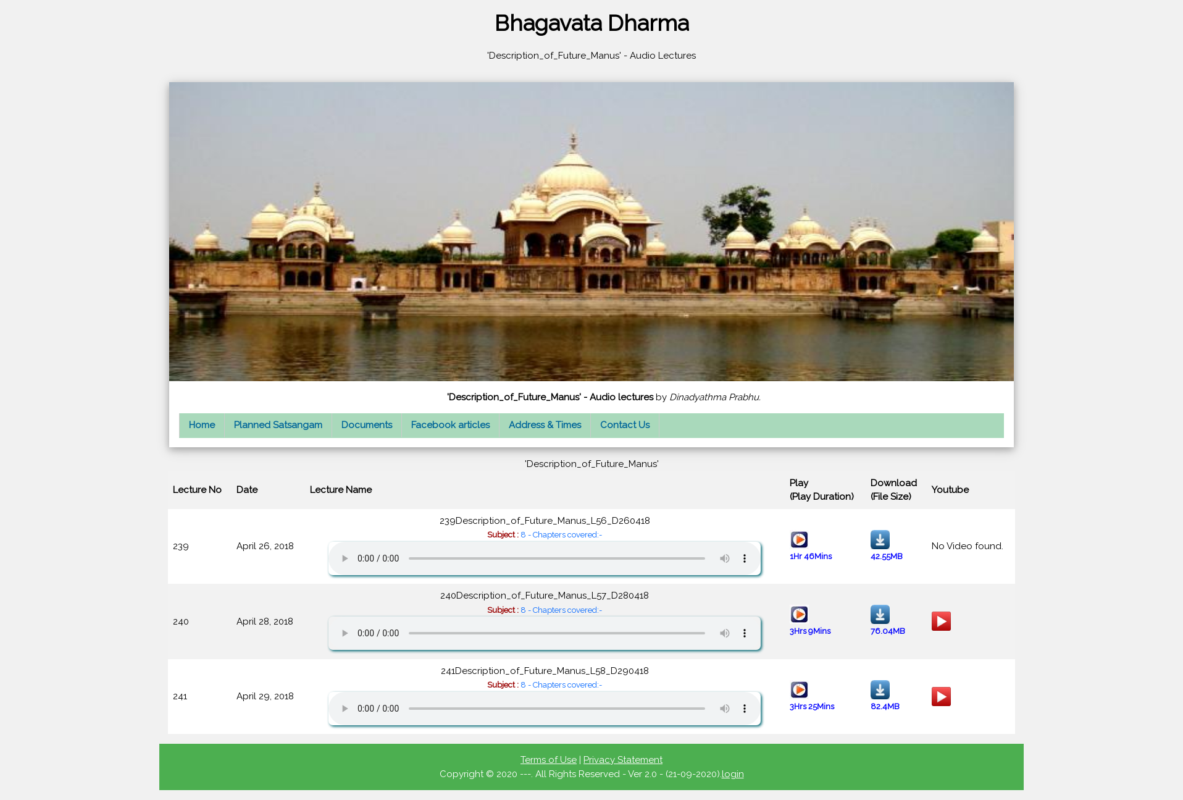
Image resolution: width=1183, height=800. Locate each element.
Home (202, 425)
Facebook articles (450, 425)
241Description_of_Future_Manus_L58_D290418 (544, 695)
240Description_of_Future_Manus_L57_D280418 (544, 620)
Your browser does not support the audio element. (544, 558)
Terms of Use (548, 759)
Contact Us (625, 425)
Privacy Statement (623, 759)
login (733, 774)
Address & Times (545, 425)
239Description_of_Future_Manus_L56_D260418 (544, 545)
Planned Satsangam (278, 425)
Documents (366, 425)
